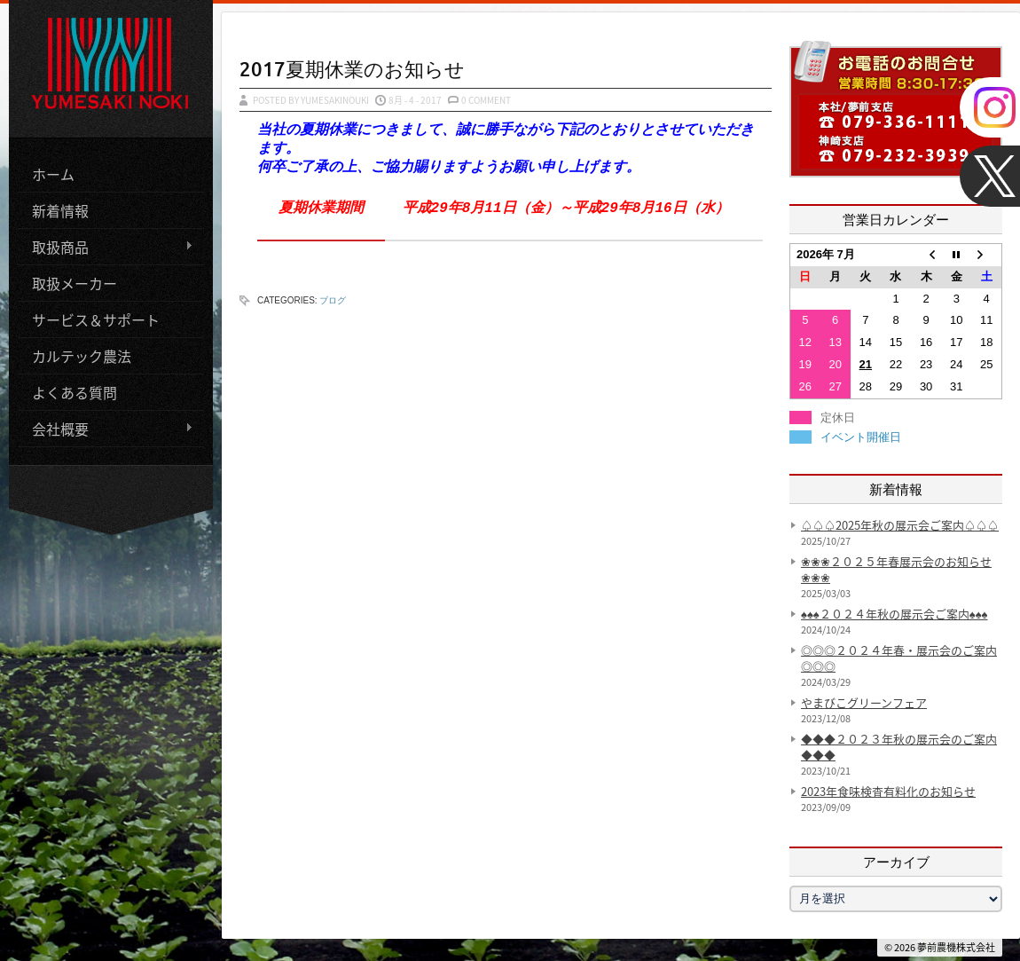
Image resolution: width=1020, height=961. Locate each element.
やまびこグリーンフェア (864, 702)
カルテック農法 (81, 355)
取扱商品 (105, 246)
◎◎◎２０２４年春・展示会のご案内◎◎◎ (899, 658)
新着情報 (60, 209)
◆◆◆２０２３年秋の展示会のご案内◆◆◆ (899, 746)
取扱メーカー (74, 282)
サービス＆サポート (96, 318)
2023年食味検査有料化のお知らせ (888, 791)
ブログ (332, 300)
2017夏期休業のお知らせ (352, 69)
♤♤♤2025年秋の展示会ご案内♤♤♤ (900, 524)
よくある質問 (74, 391)
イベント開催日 (860, 437)
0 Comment (486, 99)
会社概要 (105, 428)
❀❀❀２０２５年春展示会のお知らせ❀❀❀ (896, 569)
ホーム (53, 173)
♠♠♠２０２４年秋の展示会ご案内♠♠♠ (894, 613)
